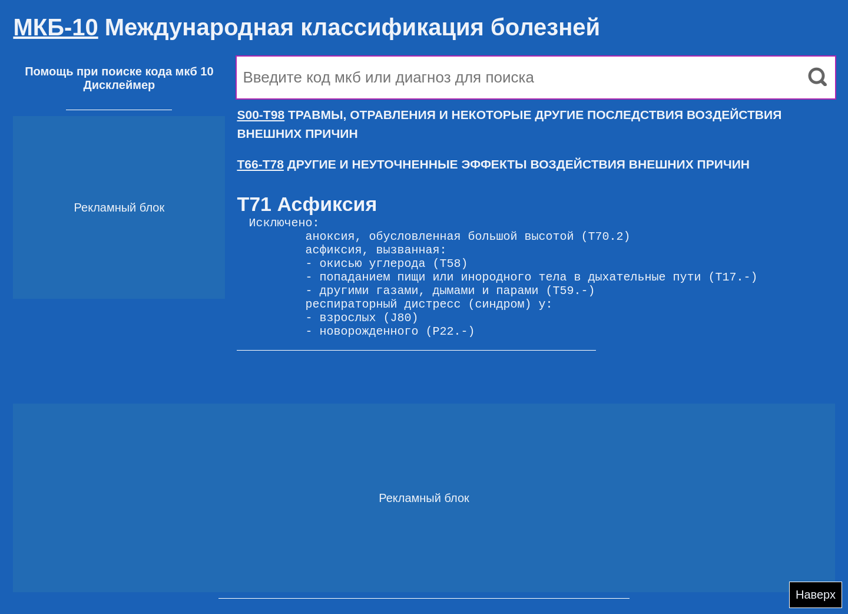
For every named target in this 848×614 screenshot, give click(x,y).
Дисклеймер (119, 84)
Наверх (816, 594)
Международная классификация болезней (306, 27)
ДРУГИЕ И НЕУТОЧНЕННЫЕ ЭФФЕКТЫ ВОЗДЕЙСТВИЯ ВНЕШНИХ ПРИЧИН (493, 164)
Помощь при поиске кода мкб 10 (119, 71)
